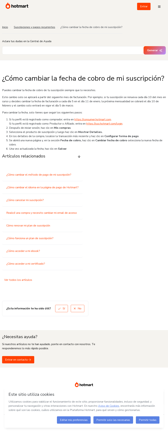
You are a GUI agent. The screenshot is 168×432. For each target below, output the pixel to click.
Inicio (5, 27)
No (77, 308)
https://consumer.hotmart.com (92, 119)
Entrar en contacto (18, 360)
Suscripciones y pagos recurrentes (34, 27)
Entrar (144, 6)
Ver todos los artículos (18, 280)
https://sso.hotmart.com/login (104, 124)
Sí (61, 308)
